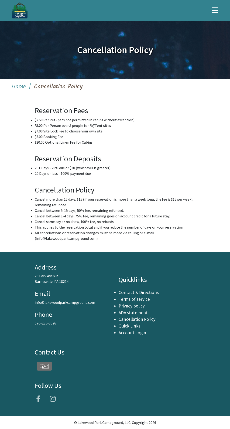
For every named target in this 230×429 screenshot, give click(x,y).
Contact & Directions (139, 292)
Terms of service (134, 299)
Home (19, 86)
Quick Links (129, 326)
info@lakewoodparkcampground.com (66, 238)
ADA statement (133, 312)
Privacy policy (132, 306)
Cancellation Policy (137, 319)
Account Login (132, 332)
